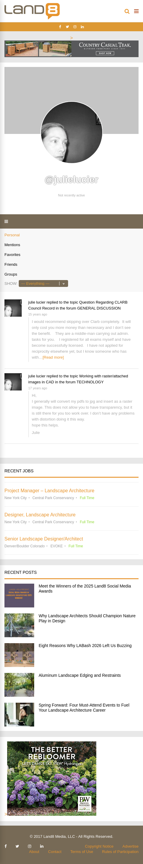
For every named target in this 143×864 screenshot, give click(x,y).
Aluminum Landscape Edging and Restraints (80, 675)
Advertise (130, 846)
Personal (12, 235)
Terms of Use (81, 851)
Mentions (12, 245)
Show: (11, 283)
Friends (10, 264)
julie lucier (36, 302)
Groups (10, 274)
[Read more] (53, 357)
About (34, 851)
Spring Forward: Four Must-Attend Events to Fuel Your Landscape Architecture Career (84, 708)
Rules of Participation (120, 851)
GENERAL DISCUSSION (99, 308)
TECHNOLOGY (90, 382)
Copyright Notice (99, 846)
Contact (55, 851)
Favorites (12, 254)
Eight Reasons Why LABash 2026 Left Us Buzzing (85, 645)
